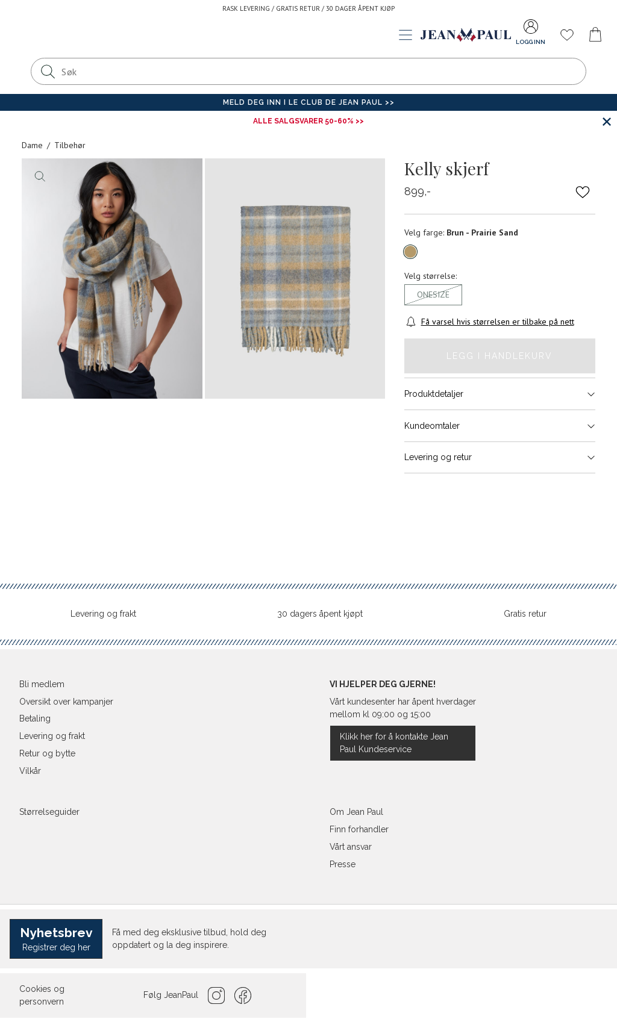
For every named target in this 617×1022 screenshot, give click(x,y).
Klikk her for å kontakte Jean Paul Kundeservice (394, 743)
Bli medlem (41, 684)
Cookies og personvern (41, 995)
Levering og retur (499, 457)
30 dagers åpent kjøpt (320, 613)
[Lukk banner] (606, 121)
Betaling (35, 718)
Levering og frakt (103, 613)
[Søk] (47, 71)
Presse (342, 864)
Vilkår (30, 771)
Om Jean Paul (356, 812)
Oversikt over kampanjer (66, 701)
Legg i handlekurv (499, 356)
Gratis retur (525, 613)
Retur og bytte (47, 753)
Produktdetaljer (499, 394)
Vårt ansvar (351, 847)
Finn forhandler (359, 829)
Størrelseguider (49, 812)
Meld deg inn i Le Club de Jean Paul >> (309, 102)
